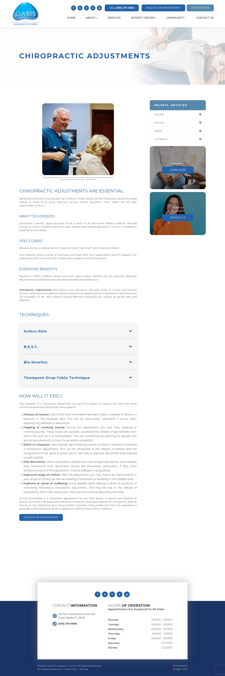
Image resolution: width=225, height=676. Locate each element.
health (158, 131)
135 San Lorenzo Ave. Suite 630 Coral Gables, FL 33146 (78, 616)
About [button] (91, 17)
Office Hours (200, 7)
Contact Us (205, 17)
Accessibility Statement (51, 669)
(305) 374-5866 (121, 7)
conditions (161, 139)
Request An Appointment (41, 517)
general (159, 114)
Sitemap (91, 669)
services (159, 123)
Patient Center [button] (143, 17)
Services (114, 17)
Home (71, 17)
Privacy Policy (75, 669)
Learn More (178, 171)
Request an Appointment (163, 7)
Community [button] (176, 17)
